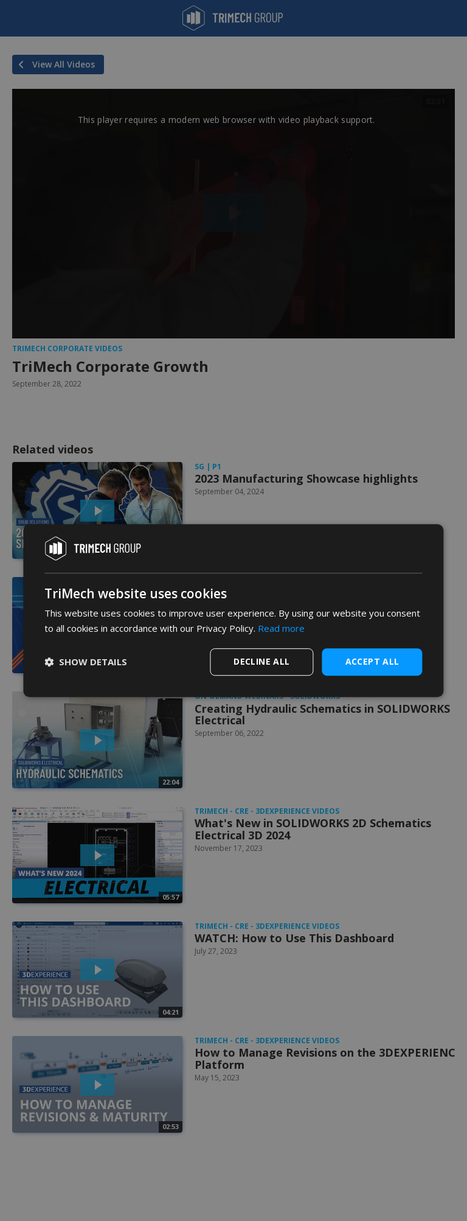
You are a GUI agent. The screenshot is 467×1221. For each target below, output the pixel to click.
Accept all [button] (372, 661)
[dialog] (233, 610)
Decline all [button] (261, 661)
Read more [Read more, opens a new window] (281, 628)
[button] (85, 661)
